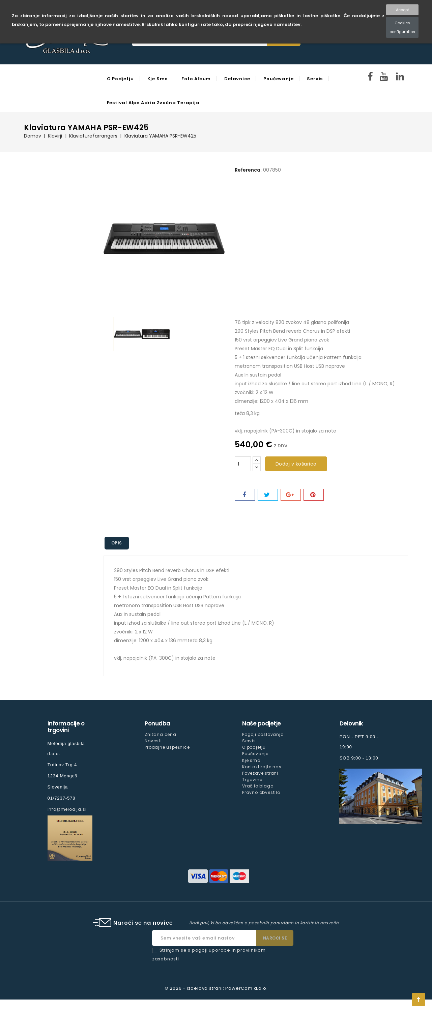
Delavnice (237, 79)
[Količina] (243, 463)
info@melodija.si (67, 809)
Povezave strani (260, 773)
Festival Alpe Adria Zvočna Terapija (153, 102)
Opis (116, 543)
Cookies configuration (402, 27)
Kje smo (157, 79)
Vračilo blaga (257, 785)
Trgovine (252, 779)
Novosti (153, 741)
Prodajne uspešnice (167, 747)
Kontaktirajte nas (262, 766)
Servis (314, 79)
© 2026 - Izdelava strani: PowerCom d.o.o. (216, 988)
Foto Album (195, 79)
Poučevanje (278, 79)
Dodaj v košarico (296, 463)
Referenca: (248, 170)
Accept (402, 9)
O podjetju (120, 79)
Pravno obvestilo (261, 792)
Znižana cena (160, 734)
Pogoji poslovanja (263, 734)
